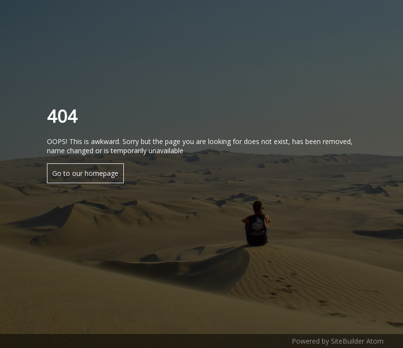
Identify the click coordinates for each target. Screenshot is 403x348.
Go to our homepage (85, 173)
